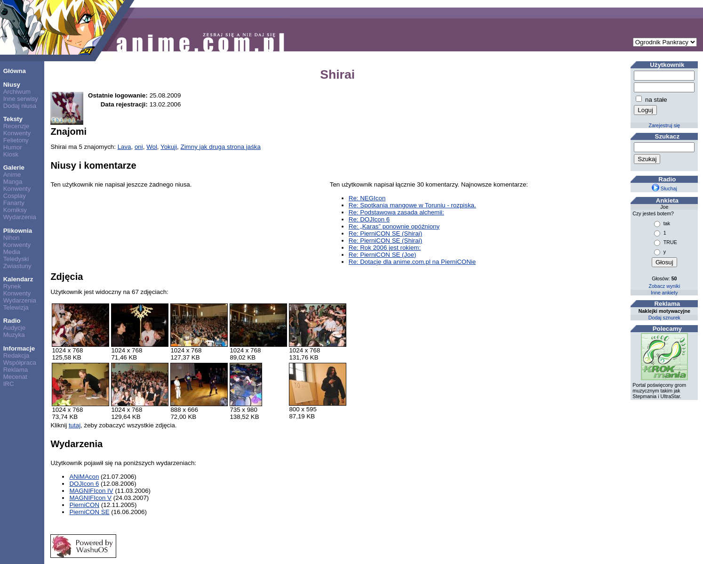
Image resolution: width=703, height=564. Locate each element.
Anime (12, 174)
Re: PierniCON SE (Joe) (382, 254)
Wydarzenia (19, 217)
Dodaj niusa (19, 105)
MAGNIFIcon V (90, 497)
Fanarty (13, 202)
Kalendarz (18, 279)
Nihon (11, 237)
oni (139, 146)
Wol (151, 146)
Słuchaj (664, 188)
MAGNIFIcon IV (91, 490)
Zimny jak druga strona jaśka (221, 146)
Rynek (12, 286)
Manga (13, 181)
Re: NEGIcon (367, 198)
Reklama (15, 369)
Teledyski (16, 258)
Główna (14, 70)
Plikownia (17, 230)
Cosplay (14, 195)
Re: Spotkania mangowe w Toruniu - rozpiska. (412, 205)
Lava (124, 146)
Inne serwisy (20, 98)
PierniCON (84, 504)
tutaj (74, 425)
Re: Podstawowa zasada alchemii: (396, 212)
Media (11, 251)
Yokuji (168, 146)
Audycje (14, 327)
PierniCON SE (89, 511)
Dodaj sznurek (664, 317)
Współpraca (19, 362)
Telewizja (16, 307)
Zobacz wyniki (664, 286)
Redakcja (16, 355)
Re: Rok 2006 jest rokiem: (385, 247)
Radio (12, 320)
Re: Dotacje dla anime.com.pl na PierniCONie (412, 261)
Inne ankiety (664, 292)
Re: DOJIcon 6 (369, 219)
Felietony (16, 140)
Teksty (13, 119)
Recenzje (16, 126)
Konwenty (17, 133)
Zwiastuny (17, 266)
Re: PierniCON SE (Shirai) (385, 233)
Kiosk (11, 154)
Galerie (13, 167)
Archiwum (17, 91)
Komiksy (15, 209)
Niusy (11, 84)
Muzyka (14, 334)
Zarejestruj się (664, 125)
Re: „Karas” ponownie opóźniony (394, 226)
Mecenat (15, 376)
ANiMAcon (84, 476)
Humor (12, 147)
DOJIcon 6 (84, 483)
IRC (8, 383)
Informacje (19, 348)
